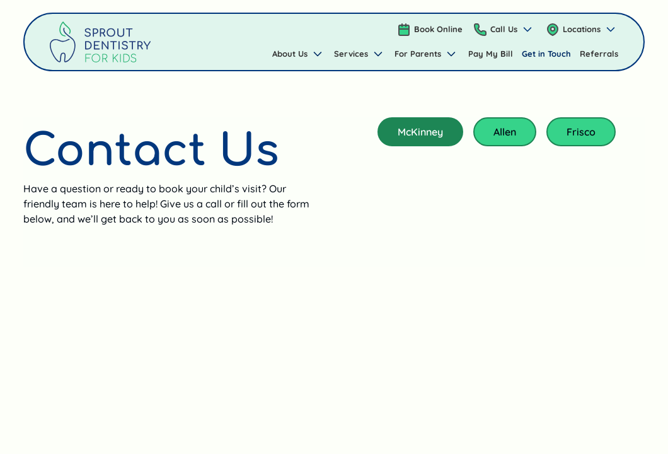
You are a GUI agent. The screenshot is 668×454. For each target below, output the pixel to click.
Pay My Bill (490, 54)
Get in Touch (546, 54)
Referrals (599, 54)
